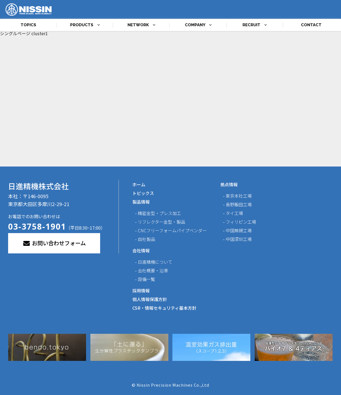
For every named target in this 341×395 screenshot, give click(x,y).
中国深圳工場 (239, 239)
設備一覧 (146, 279)
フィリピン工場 (241, 221)
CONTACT (311, 24)
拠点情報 (229, 184)
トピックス (143, 193)
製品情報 (141, 201)
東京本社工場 (239, 195)
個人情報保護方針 (149, 299)
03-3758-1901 (37, 226)
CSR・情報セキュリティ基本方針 (164, 308)
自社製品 (146, 239)
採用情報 (141, 290)
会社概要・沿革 (153, 270)
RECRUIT (254, 24)
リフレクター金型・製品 (161, 221)
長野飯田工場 (239, 204)
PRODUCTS (85, 24)
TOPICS (28, 24)
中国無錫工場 (239, 230)
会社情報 (141, 250)
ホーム (138, 184)
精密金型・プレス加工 (159, 213)
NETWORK (141, 24)
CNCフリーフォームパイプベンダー (172, 230)
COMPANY (198, 24)
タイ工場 (234, 213)
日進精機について (155, 262)
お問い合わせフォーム (54, 243)
